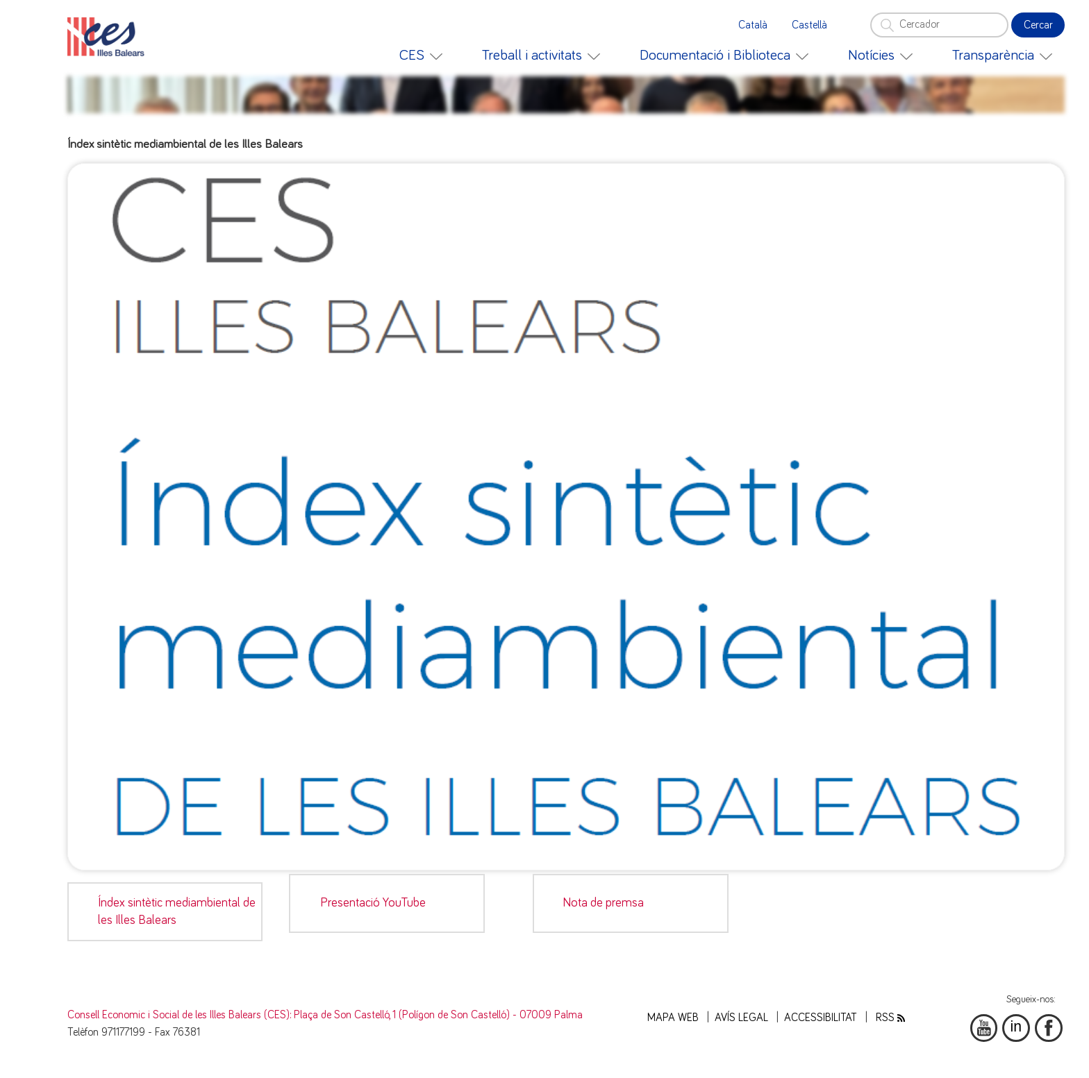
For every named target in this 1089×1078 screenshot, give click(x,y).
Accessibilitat (820, 1018)
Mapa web (673, 1018)
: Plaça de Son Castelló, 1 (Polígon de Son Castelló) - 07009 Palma (436, 1015)
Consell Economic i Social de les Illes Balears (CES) (178, 1015)
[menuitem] (421, 55)
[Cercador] (939, 24)
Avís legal (741, 1018)
